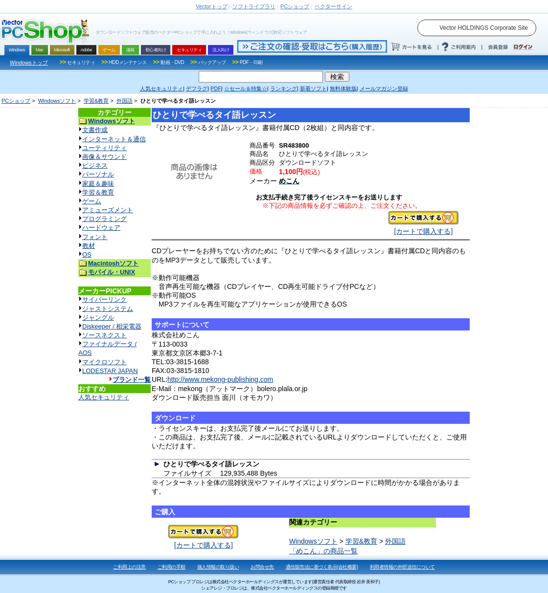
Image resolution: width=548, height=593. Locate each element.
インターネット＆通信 (114, 139)
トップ (211, 6)
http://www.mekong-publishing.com (220, 379)
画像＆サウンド (104, 156)
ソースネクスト (104, 335)
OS (86, 254)
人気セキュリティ (103, 397)
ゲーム (91, 201)
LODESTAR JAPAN (110, 370)
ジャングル (98, 317)
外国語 (124, 101)
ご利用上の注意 (129, 567)
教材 (88, 245)
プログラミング (104, 218)
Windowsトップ (29, 63)
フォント (95, 237)
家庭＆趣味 (98, 183)
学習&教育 (96, 101)
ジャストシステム (107, 308)
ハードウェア (101, 227)
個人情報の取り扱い (218, 567)
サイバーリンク (104, 299)
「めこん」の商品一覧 (323, 551)
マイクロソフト (104, 362)
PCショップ (15, 101)
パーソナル (98, 174)
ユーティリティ (104, 148)
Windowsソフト (57, 101)
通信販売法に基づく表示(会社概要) (322, 567)
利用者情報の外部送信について (402, 567)
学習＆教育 (98, 192)
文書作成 (95, 129)
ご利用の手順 (171, 567)
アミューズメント (107, 210)
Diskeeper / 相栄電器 (111, 326)
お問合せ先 (262, 567)
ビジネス (95, 165)
